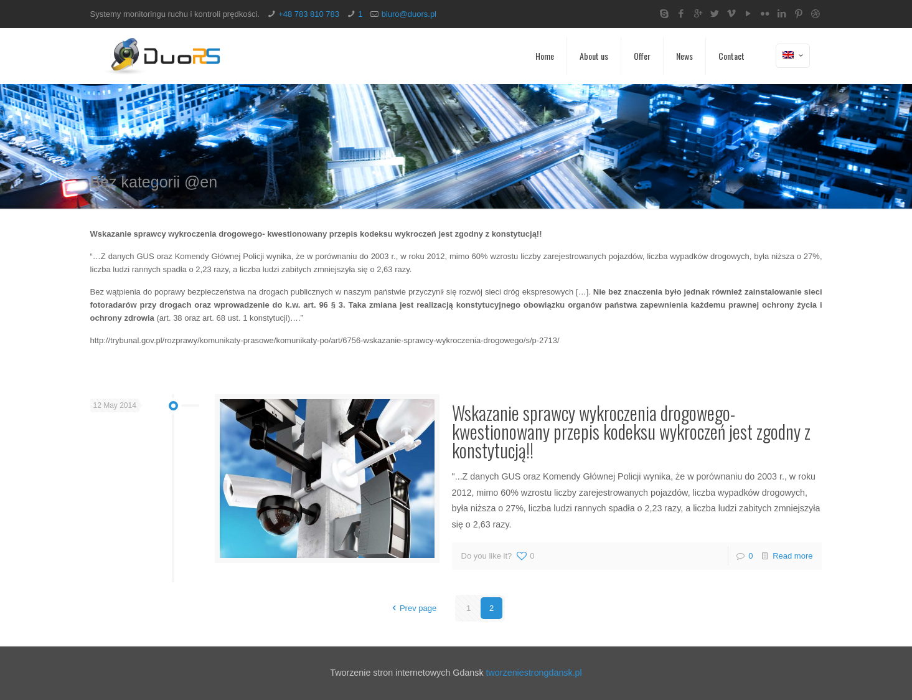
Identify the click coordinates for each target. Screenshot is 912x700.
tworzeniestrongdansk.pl (534, 673)
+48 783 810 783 (308, 14)
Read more (792, 555)
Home (719, 181)
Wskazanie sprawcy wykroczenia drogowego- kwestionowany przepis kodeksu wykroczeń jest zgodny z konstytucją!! (631, 431)
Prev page (412, 608)
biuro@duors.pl (409, 14)
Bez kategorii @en (789, 181)
